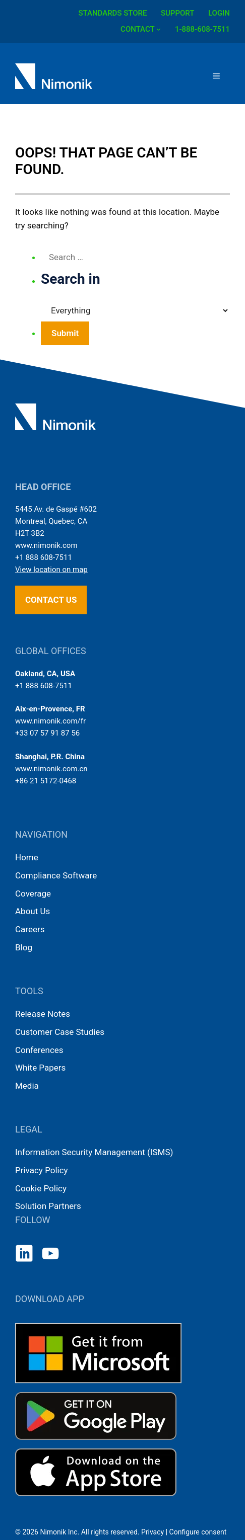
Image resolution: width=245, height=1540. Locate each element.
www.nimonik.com (46, 545)
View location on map (51, 569)
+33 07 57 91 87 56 (47, 733)
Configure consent (198, 1532)
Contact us (51, 600)
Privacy (152, 1532)
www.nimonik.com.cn (51, 768)
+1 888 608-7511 (43, 557)
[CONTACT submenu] (158, 28)
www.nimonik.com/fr (50, 720)
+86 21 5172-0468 (45, 780)
